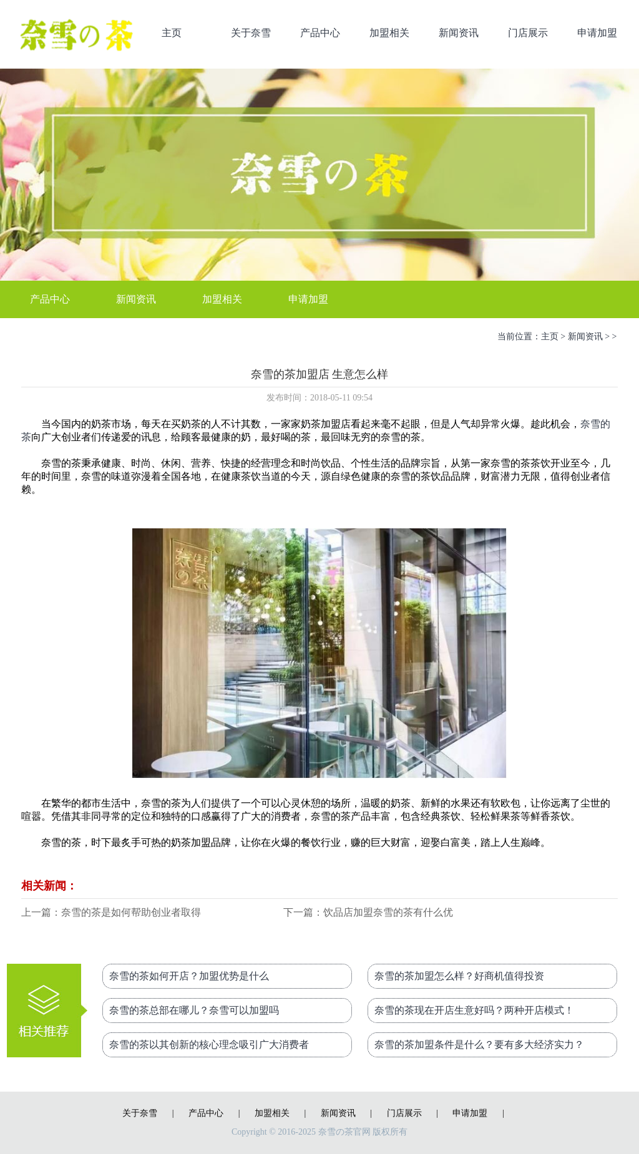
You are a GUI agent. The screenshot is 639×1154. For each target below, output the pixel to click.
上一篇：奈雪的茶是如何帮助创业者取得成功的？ (111, 913)
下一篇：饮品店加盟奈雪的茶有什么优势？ (368, 913)
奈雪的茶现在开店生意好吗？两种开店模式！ (474, 1010)
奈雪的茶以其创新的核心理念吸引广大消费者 (209, 1044)
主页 (172, 32)
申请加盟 (597, 32)
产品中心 (320, 32)
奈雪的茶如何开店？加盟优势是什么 (189, 976)
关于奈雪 (251, 32)
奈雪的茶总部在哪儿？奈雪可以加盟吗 (194, 1010)
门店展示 (528, 32)
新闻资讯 (459, 32)
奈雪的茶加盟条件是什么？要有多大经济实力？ (479, 1044)
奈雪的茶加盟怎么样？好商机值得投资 (459, 976)
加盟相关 (389, 32)
